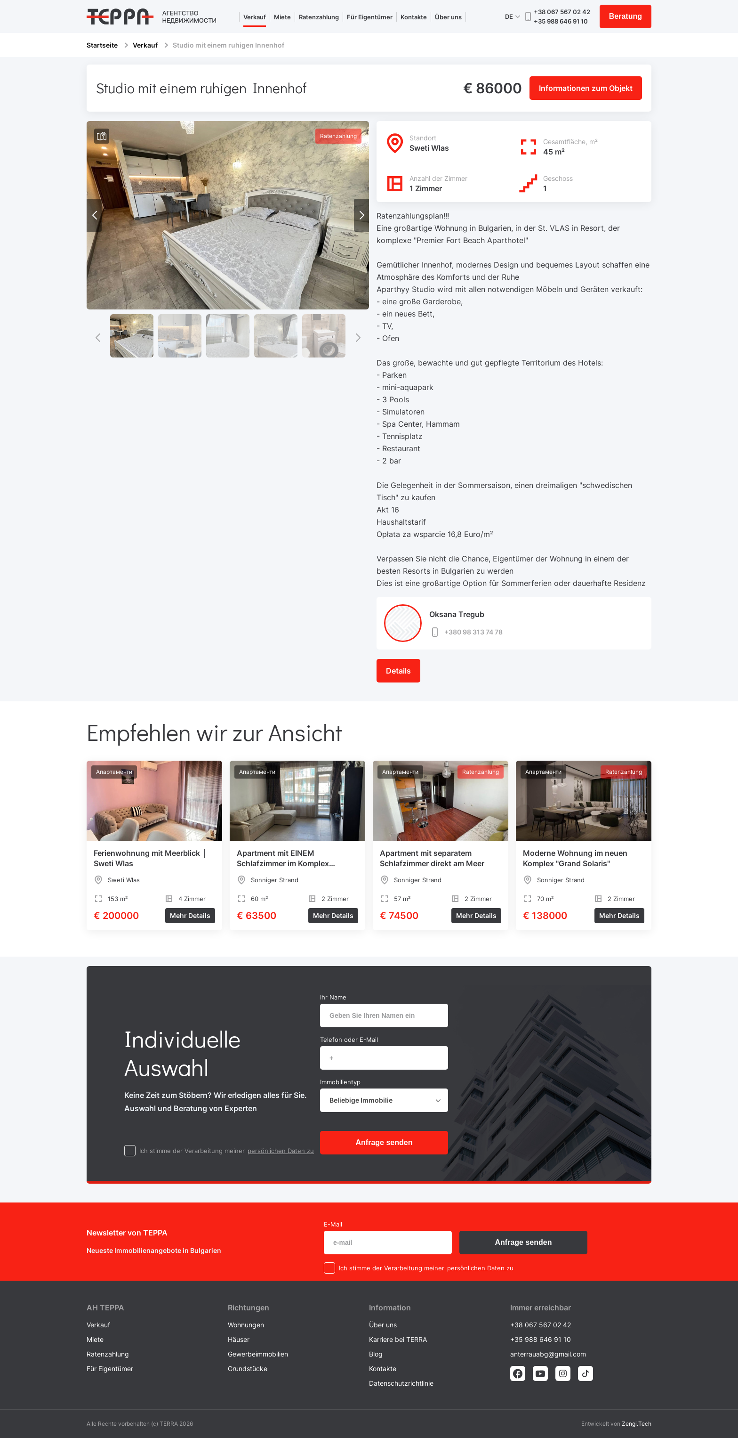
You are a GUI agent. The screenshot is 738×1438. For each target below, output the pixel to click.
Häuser (238, 1339)
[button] (361, 215)
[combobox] (384, 1100)
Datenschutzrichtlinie (401, 1383)
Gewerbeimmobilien (258, 1354)
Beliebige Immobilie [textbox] (361, 1100)
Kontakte (414, 17)
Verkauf (254, 17)
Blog (376, 1354)
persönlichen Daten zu (281, 1150)
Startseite (102, 45)
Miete (282, 17)
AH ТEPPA (105, 1307)
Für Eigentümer (370, 17)
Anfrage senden (384, 1142)
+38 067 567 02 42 (562, 12)
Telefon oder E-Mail (349, 1039)
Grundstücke (247, 1369)
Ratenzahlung (319, 17)
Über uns (448, 17)
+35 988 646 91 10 (561, 21)
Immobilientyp (340, 1082)
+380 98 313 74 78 (466, 632)
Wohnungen (246, 1325)
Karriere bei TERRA (398, 1339)
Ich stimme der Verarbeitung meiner (192, 1150)
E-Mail (333, 1224)
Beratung (625, 16)
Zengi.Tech (636, 1423)
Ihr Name (333, 997)
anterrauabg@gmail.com (548, 1354)
